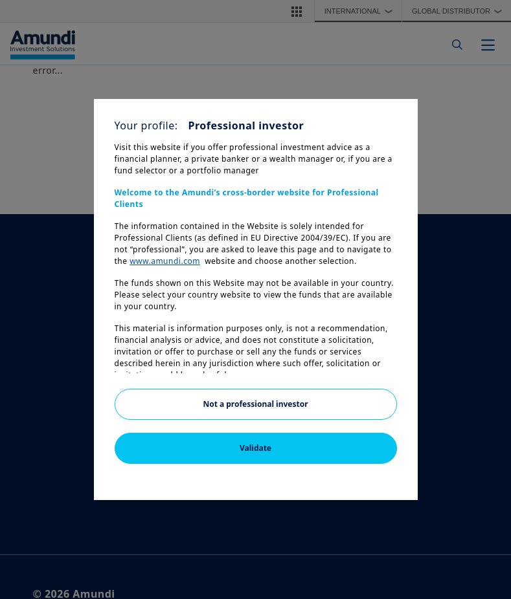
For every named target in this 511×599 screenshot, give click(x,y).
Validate (255, 447)
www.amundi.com (165, 261)
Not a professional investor (255, 403)
